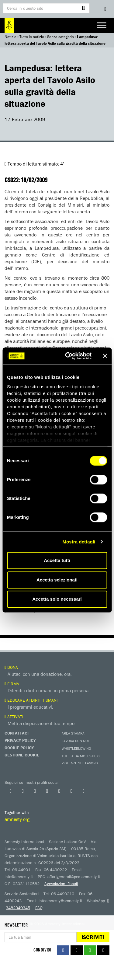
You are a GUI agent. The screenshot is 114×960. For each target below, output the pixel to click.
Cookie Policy (19, 747)
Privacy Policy (20, 740)
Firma (12, 683)
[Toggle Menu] (101, 25)
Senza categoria (60, 36)
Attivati (14, 716)
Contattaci (17, 733)
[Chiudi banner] (105, 356)
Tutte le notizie (31, 36)
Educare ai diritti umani (31, 700)
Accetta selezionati (57, 579)
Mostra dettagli (78, 541)
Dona (11, 667)
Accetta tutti (57, 560)
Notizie (10, 36)
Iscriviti (92, 937)
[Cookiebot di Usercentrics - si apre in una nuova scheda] (68, 356)
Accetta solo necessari (57, 599)
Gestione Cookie (22, 755)
